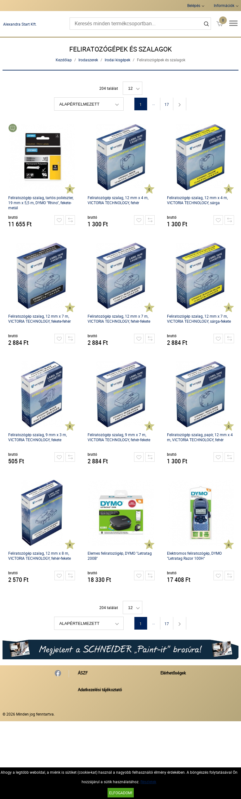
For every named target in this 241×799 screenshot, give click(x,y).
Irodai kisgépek (117, 59)
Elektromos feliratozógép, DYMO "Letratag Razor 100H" (194, 556)
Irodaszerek (88, 59)
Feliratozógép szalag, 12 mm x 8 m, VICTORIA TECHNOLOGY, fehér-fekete (39, 556)
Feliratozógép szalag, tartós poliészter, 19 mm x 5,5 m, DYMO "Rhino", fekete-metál (40, 202)
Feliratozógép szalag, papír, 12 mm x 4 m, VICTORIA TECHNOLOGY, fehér (200, 437)
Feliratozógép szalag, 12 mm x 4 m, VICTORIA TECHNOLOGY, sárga (197, 200)
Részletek (148, 781)
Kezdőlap (64, 59)
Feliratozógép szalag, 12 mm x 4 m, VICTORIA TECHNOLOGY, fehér (118, 200)
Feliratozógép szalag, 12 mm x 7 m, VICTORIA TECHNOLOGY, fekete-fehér (39, 319)
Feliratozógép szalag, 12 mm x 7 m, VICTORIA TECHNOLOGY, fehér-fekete (119, 319)
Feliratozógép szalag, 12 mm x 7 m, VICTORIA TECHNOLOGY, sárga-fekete (199, 319)
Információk (224, 5)
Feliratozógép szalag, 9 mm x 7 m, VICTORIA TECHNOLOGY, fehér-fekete (119, 437)
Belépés (193, 5)
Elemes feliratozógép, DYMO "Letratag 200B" (120, 556)
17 (166, 104)
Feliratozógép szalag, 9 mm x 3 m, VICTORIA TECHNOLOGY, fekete (37, 437)
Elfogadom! (120, 792)
